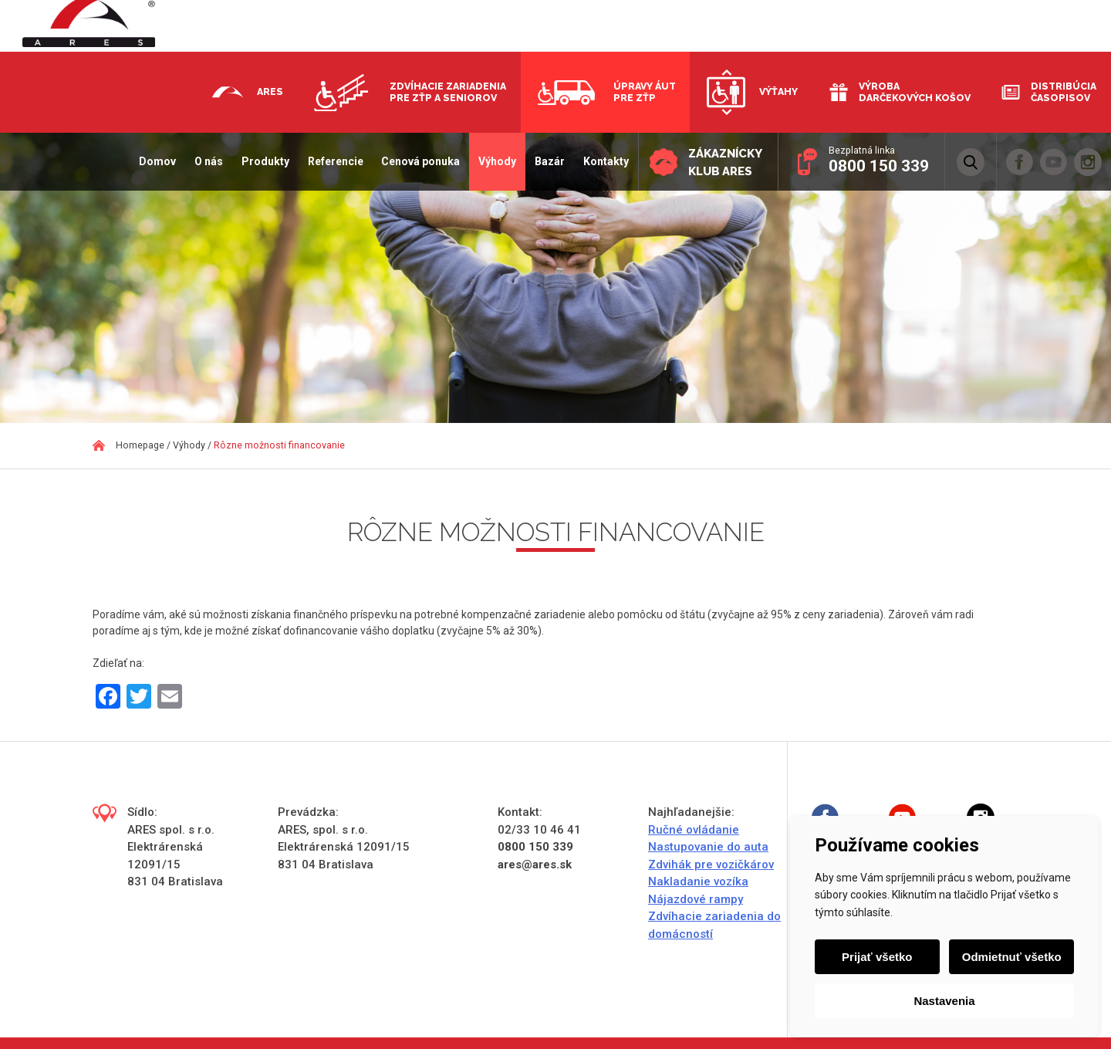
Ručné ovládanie (693, 830)
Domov (157, 161)
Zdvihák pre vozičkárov (711, 864)
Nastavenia (943, 1000)
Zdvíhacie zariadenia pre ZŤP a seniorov (448, 91)
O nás (208, 161)
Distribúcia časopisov (1063, 91)
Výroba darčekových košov (915, 91)
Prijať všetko (877, 956)
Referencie (335, 161)
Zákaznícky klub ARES (725, 162)
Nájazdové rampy (695, 899)
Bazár (549, 161)
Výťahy (778, 91)
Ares (270, 91)
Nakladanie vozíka (698, 881)
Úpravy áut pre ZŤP (644, 91)
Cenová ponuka (420, 161)
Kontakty (605, 161)
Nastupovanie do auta (708, 847)
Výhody (497, 161)
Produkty (265, 161)
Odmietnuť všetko (1012, 956)
